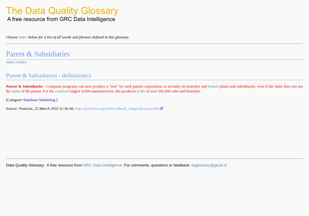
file (142, 91)
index (10, 62)
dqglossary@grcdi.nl (209, 165)
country (61, 91)
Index (23, 37)
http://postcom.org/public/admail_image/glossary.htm (119, 108)
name (16, 91)
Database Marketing (39, 100)
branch (213, 86)
